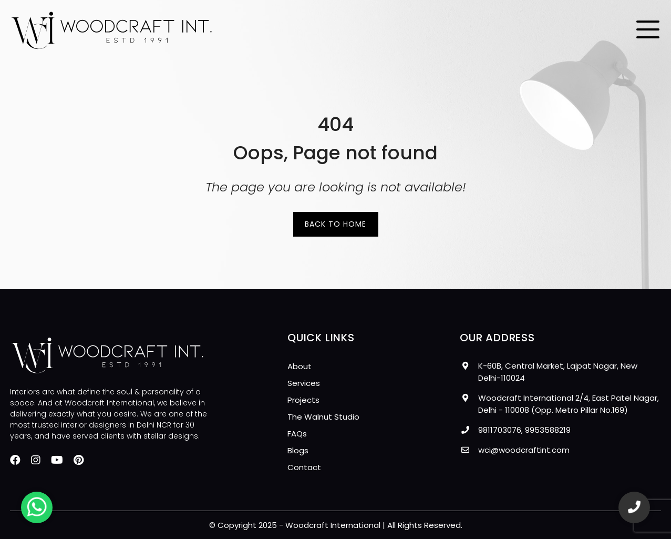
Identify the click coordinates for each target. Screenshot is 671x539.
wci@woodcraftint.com (524, 449)
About (299, 366)
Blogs (297, 450)
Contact (304, 467)
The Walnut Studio (323, 416)
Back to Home (335, 224)
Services (303, 383)
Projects (303, 399)
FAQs (297, 433)
